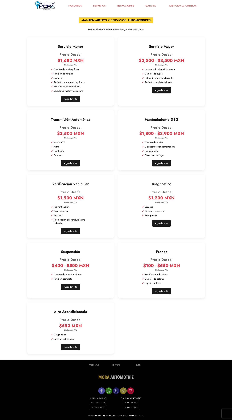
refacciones (125, 5)
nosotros (75, 5)
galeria (150, 5)
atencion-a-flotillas (183, 5)
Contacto (115, 365)
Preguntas (94, 365)
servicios (99, 5)
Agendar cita (70, 99)
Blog (138, 365)
